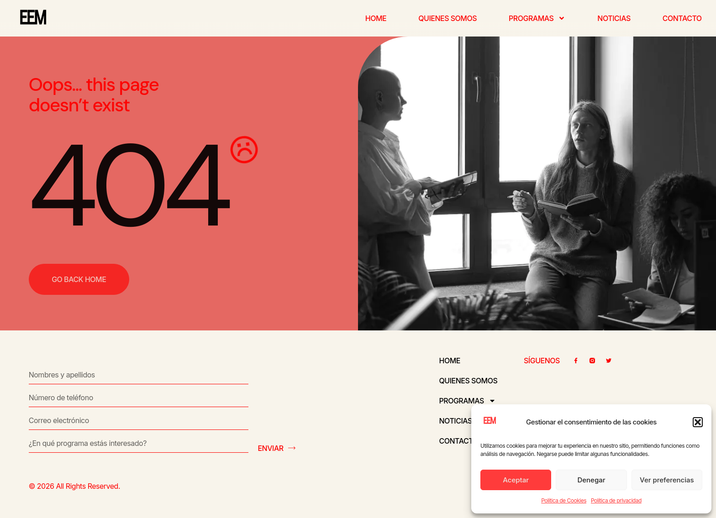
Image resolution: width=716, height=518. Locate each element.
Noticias (613, 18)
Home (375, 18)
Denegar (591, 480)
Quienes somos (447, 18)
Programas (537, 18)
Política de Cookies (563, 500)
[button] (697, 422)
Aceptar (516, 480)
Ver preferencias (667, 480)
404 (127, 186)
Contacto (682, 18)
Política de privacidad (616, 500)
